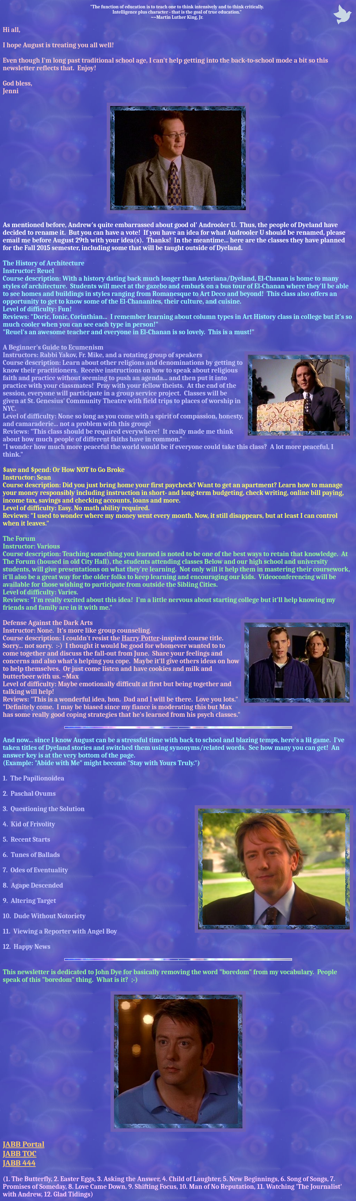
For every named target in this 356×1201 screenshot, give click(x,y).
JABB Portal (23, 1144)
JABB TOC (20, 1153)
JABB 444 (19, 1163)
